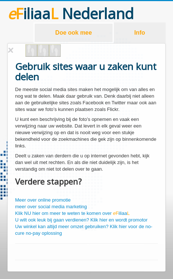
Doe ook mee (73, 32)
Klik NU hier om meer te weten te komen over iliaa (72, 213)
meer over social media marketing (51, 206)
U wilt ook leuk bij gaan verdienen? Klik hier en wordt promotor (81, 220)
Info (139, 32)
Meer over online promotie (43, 200)
